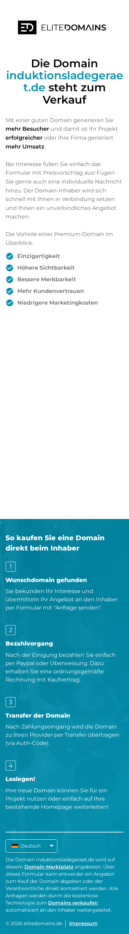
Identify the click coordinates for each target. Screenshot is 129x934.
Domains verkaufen (73, 903)
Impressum (83, 923)
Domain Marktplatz (48, 867)
